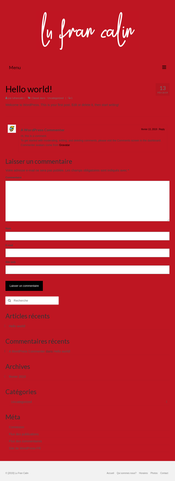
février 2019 (17, 376)
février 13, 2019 (149, 129)
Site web (10, 262)
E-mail (10, 245)
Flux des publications (24, 434)
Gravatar (64, 145)
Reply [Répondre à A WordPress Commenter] (162, 129)
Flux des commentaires (25, 441)
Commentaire (14, 177)
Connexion (16, 427)
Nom (9, 228)
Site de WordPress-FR (25, 448)
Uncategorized (55, 98)
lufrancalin (18, 98)
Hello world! (17, 326)
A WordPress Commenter (43, 130)
